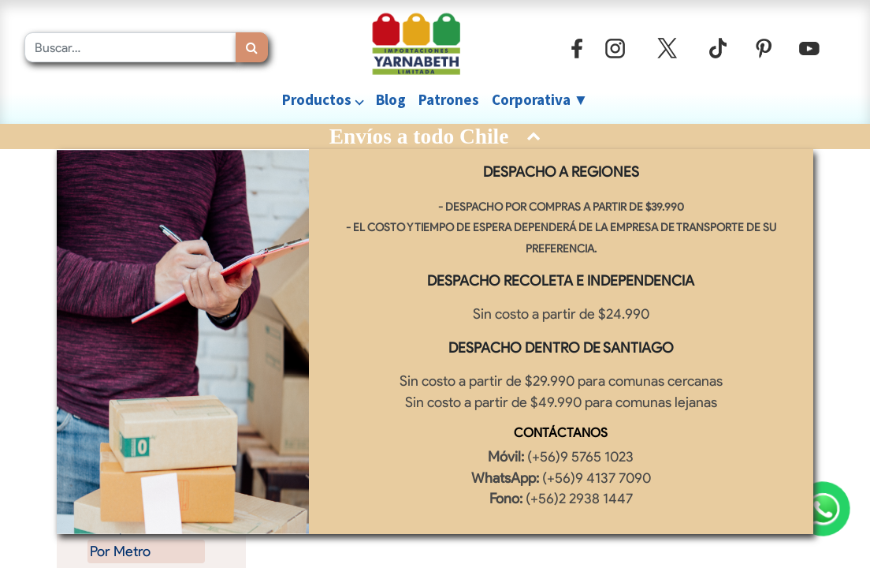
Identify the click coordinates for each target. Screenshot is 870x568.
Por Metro (120, 551)
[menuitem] (391, 100)
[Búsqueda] (252, 47)
